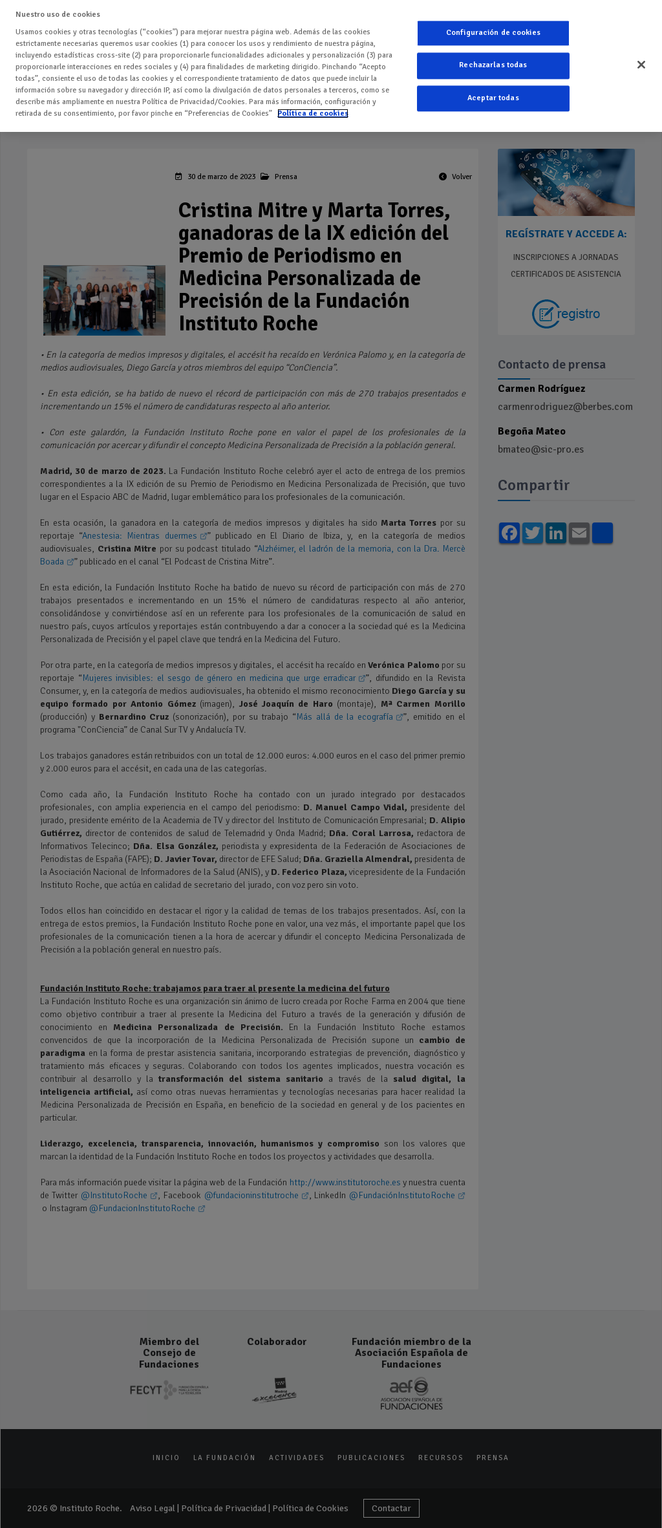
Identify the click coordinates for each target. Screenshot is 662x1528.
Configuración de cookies (493, 23)
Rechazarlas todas (493, 56)
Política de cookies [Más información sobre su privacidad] (312, 104)
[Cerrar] (641, 55)
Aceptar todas (493, 89)
